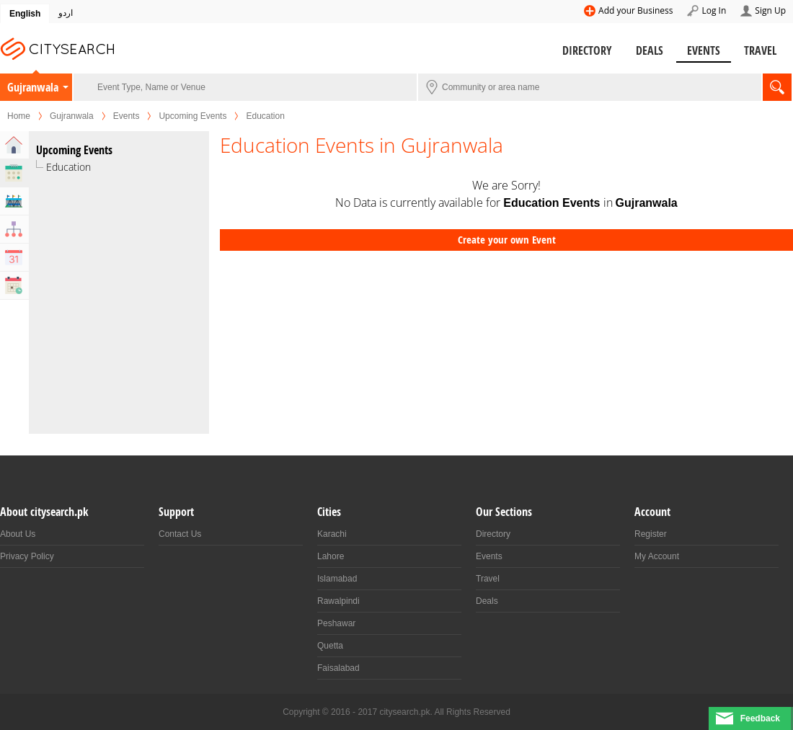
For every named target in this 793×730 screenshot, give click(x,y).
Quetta (330, 646)
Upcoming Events (192, 116)
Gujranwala (32, 87)
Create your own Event (507, 239)
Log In (713, 10)
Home (18, 116)
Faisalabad (338, 668)
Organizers (14, 229)
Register (650, 534)
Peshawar (336, 623)
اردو (65, 13)
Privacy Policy (27, 556)
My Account (656, 556)
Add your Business (635, 10)
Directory (587, 50)
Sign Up (770, 10)
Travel (760, 50)
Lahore (330, 556)
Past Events (14, 285)
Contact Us (180, 534)
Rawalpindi (338, 601)
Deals (649, 50)
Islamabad (337, 579)
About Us (17, 534)
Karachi (332, 534)
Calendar (14, 257)
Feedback (760, 718)
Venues (14, 201)
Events (703, 50)
